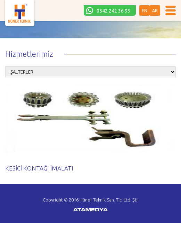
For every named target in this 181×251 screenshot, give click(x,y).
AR (155, 10)
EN (144, 10)
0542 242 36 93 (113, 11)
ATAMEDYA (90, 210)
